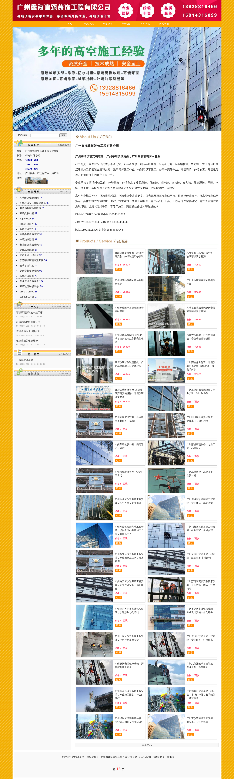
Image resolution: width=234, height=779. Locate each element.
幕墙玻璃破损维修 (29, 286)
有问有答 (145, 23)
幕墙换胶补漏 (27, 213)
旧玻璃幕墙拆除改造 (30, 208)
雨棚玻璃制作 (27, 224)
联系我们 (164, 23)
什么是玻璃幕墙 (24, 360)
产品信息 (89, 23)
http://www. (25, 218)
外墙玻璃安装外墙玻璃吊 (33, 203)
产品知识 (126, 23)
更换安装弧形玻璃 (29, 270)
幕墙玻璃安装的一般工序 (29, 312)
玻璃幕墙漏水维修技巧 (28, 331)
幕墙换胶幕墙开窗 (29, 234)
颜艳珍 (170, 757)
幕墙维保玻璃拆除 (29, 198)
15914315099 (27, 291)
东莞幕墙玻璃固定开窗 (31, 260)
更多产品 (147, 745)
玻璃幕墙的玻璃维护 (27, 340)
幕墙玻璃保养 (27, 276)
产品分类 (108, 23)
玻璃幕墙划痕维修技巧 (28, 322)
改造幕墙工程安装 (29, 255)
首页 (70, 23)
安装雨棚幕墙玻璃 (29, 244)
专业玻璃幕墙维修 (29, 281)
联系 (118, 269)
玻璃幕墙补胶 (27, 265)
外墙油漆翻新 (27, 239)
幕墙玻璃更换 (27, 229)
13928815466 (27, 297)
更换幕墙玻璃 (27, 250)
